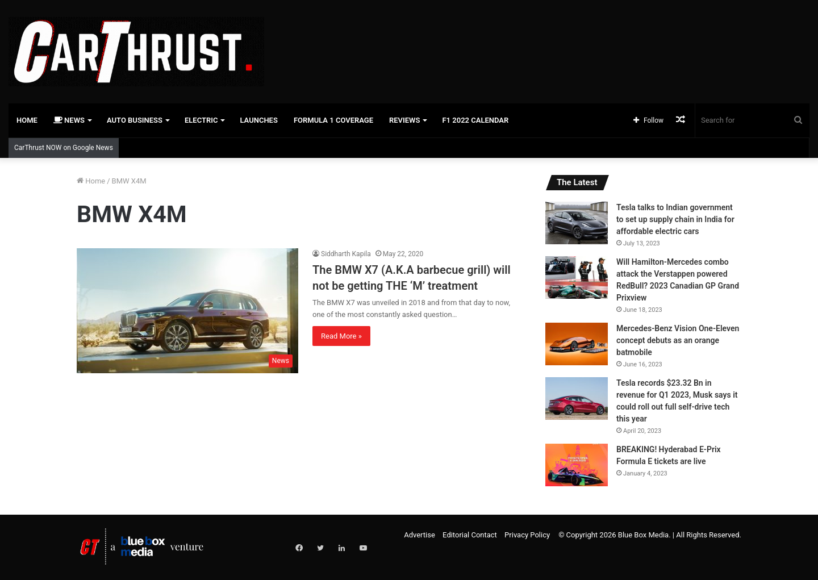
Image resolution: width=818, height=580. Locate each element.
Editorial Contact (470, 535)
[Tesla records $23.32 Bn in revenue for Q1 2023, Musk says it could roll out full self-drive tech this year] (576, 398)
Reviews (404, 120)
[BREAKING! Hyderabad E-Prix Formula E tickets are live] (576, 465)
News (69, 120)
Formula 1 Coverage (333, 120)
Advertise (419, 535)
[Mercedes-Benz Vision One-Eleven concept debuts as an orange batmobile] (576, 344)
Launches (258, 120)
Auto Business (134, 120)
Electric (201, 120)
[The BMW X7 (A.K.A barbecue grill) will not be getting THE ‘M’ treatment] (187, 310)
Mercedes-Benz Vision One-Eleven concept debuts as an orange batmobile (677, 340)
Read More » (341, 336)
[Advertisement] (545, 36)
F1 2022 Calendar (475, 120)
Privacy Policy (527, 535)
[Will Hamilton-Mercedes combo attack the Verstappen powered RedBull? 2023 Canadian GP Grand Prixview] (576, 277)
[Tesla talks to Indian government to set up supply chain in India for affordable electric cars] (576, 223)
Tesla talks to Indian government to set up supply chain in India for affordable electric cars (675, 219)
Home (26, 120)
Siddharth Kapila (346, 254)
